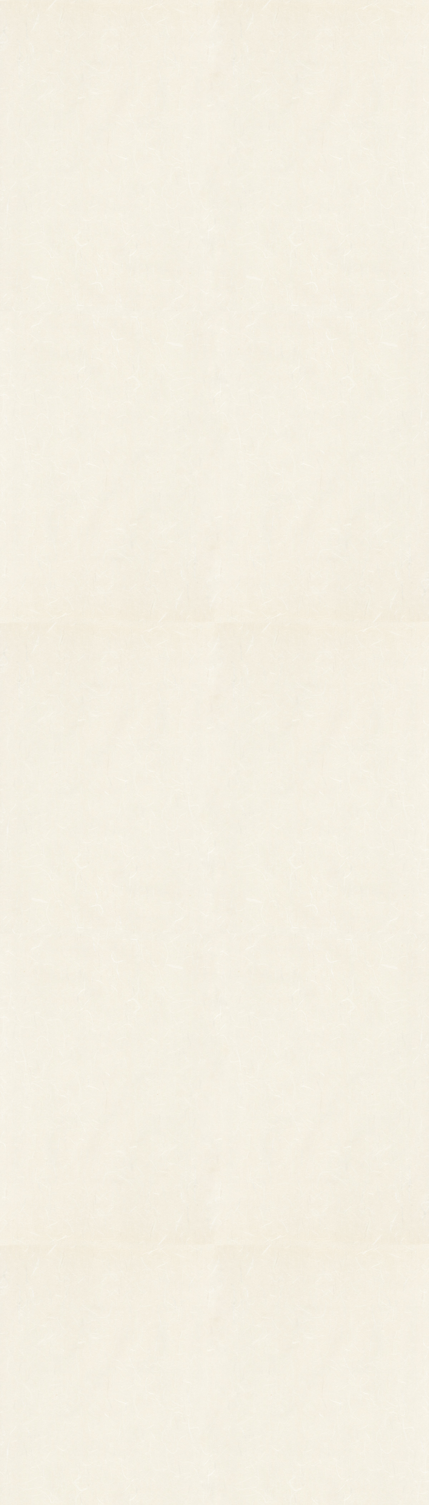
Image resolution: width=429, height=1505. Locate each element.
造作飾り (140, 1427)
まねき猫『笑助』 (74, 1414)
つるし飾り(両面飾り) (154, 1397)
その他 (62, 1366)
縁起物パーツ (117, 1371)
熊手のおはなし (214, 14)
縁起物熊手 (43, 1368)
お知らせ (275, 14)
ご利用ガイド (337, 14)
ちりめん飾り (145, 1417)
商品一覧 (148, 14)
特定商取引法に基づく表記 (267, 1389)
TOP (92, 14)
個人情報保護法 (284, 1374)
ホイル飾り (143, 1376)
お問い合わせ (234, 1371)
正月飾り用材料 (147, 1386)
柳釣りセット (69, 1404)
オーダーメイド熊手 (76, 1376)
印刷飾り (140, 1366)
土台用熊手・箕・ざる (154, 1438)
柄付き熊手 (67, 1356)
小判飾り (140, 1356)
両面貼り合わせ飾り (152, 1407)
